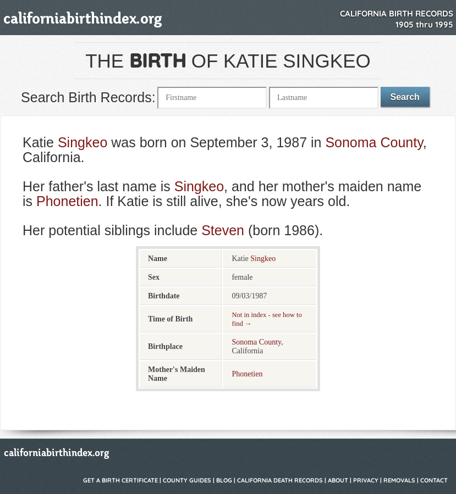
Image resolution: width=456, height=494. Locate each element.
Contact (434, 480)
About (338, 480)
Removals (399, 480)
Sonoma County (373, 142)
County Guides (187, 480)
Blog (224, 480)
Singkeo (82, 142)
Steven (222, 230)
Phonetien (67, 201)
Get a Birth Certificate (120, 480)
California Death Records (280, 480)
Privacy (365, 480)
